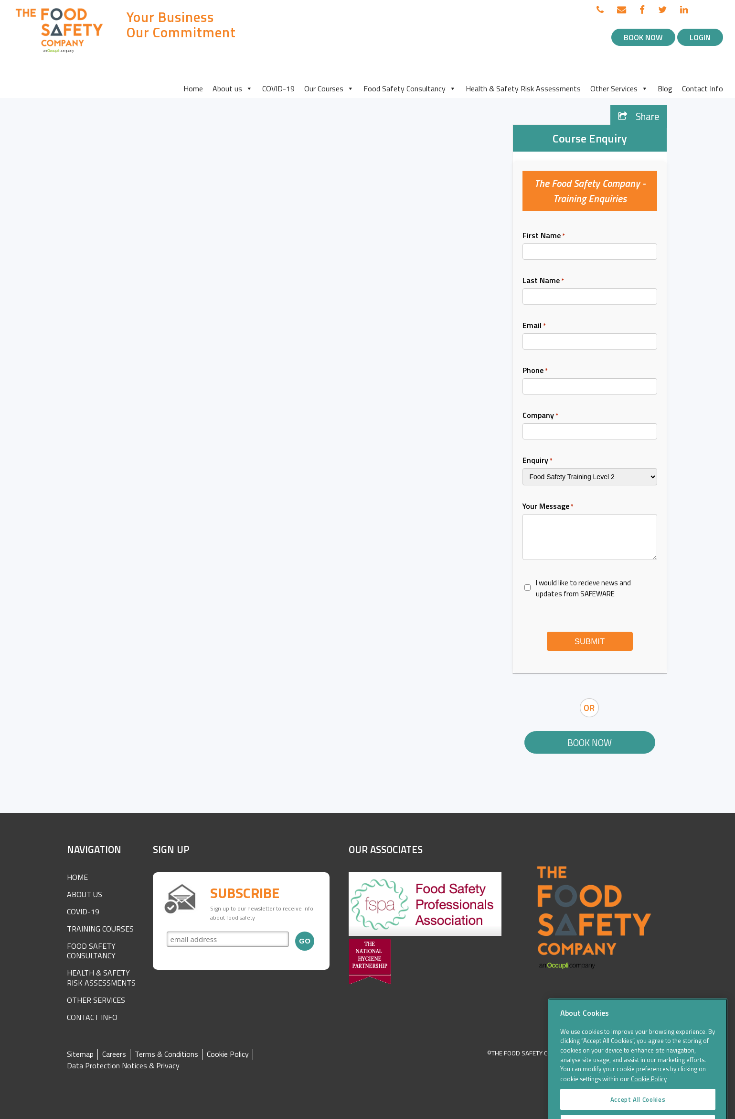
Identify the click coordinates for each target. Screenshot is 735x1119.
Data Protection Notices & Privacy (123, 1066)
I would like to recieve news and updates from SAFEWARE (583, 588)
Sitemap (80, 1054)
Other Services (619, 88)
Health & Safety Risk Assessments (523, 88)
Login (700, 37)
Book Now (643, 37)
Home (193, 88)
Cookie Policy (228, 1054)
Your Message (548, 506)
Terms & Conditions (166, 1054)
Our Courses (329, 88)
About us (233, 88)
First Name (543, 235)
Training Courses (100, 928)
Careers (114, 1054)
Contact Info (702, 88)
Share (639, 116)
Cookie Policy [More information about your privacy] (649, 1097)
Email (534, 325)
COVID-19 (278, 88)
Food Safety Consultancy (409, 88)
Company (540, 415)
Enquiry (537, 460)
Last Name (543, 280)
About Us (84, 894)
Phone (535, 370)
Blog (665, 88)
